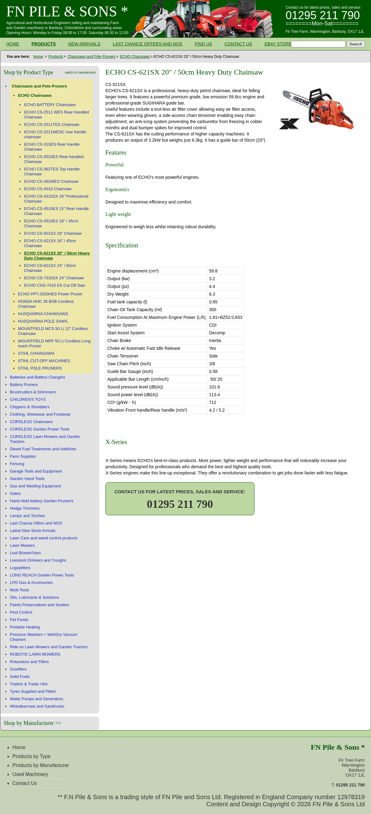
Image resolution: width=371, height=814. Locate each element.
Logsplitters (20, 567)
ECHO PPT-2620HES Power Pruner (50, 294)
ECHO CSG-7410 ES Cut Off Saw (54, 285)
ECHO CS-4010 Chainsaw (47, 188)
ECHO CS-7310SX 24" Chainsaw (54, 278)
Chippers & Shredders (29, 407)
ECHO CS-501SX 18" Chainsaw (53, 233)
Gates (15, 493)
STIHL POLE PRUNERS (40, 368)
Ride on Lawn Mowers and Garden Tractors (48, 647)
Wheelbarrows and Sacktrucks (37, 706)
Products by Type (31, 756)
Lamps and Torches (27, 515)
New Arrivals (84, 43)
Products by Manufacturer (40, 765)
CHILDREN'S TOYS (28, 399)
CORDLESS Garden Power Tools (40, 429)
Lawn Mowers (22, 545)
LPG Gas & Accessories (31, 582)
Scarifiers (18, 669)
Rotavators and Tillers (29, 661)
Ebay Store (278, 43)
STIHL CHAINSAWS (36, 353)
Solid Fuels (20, 676)
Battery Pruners (24, 384)
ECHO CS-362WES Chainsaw (51, 181)
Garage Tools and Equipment (36, 471)
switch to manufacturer (80, 72)
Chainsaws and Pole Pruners (92, 56)
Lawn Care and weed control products (44, 538)
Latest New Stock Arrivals (32, 530)
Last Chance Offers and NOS (147, 43)
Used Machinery (30, 774)
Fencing (17, 463)
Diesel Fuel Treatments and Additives (43, 449)
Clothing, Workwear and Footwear (40, 414)
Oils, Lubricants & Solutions (34, 597)
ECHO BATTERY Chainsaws (50, 104)
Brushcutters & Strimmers (33, 392)
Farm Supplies (23, 456)
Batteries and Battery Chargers (37, 377)
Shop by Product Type (28, 72)
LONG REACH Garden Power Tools (42, 575)
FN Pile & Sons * (67, 11)
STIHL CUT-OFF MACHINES (44, 360)
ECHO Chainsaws (135, 56)
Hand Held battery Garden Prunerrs (41, 501)
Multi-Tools (19, 590)
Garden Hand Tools (27, 478)
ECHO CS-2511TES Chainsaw (51, 124)
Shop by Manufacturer (29, 723)
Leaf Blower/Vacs (25, 553)
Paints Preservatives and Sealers (39, 604)
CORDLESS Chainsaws (31, 421)
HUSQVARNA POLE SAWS (42, 321)
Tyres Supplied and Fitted (32, 691)
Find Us (203, 43)
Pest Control (21, 612)
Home (12, 43)
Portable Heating (25, 627)
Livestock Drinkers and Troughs (38, 560)
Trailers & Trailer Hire (29, 684)
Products (44, 43)
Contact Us (238, 43)
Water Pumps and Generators (36, 698)
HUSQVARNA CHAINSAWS (43, 313)
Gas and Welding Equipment (35, 486)
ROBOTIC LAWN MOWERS (35, 654)
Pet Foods (19, 619)
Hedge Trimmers (25, 508)
